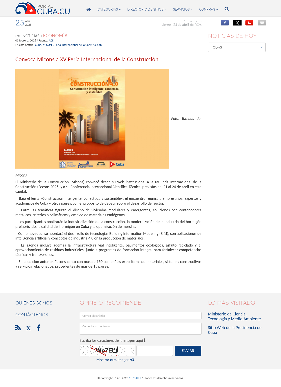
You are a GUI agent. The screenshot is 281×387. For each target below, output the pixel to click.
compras (208, 9)
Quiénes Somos (33, 303)
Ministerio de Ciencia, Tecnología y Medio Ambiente (234, 316)
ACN (51, 40)
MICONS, (48, 45)
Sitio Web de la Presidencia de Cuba (235, 330)
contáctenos (31, 314)
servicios (183, 9)
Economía (55, 35)
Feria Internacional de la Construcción (78, 45)
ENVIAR (188, 350)
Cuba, (38, 45)
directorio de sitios (146, 9)
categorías (109, 9)
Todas (237, 47)
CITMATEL (135, 378)
